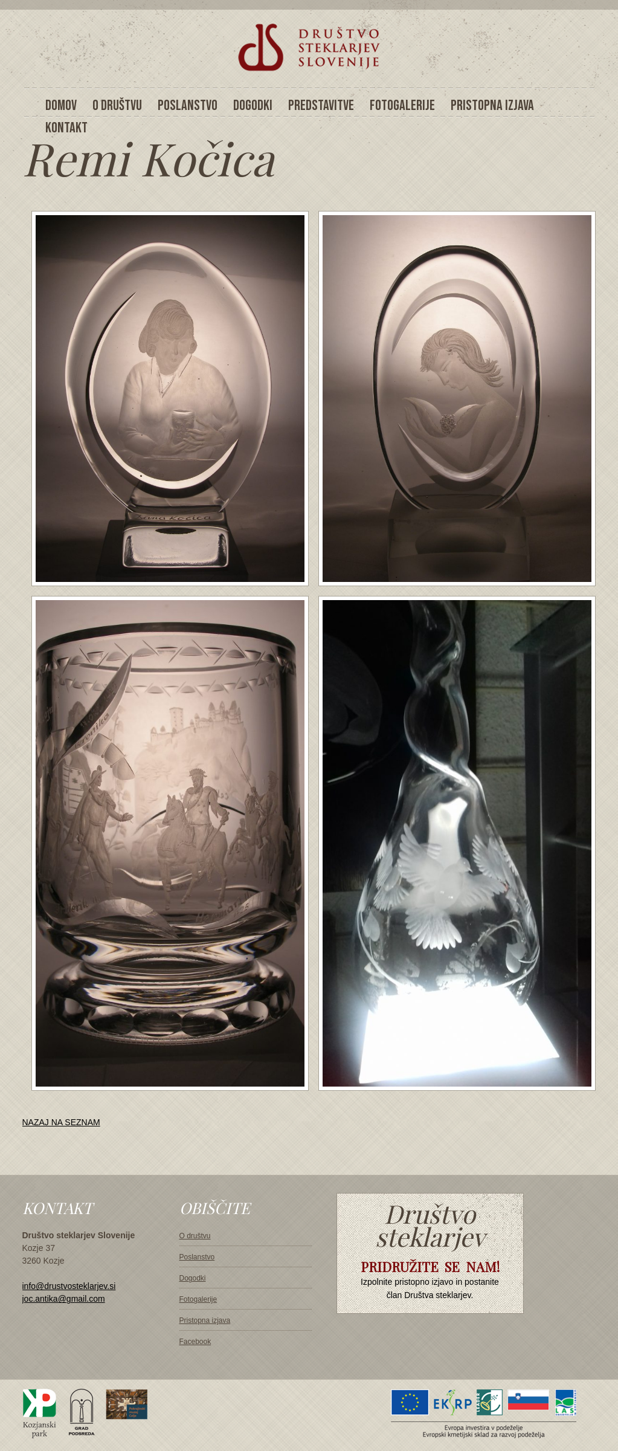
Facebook (195, 1341)
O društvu (195, 1236)
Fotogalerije (198, 1299)
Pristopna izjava (205, 1320)
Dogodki (192, 1278)
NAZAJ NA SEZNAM (61, 1122)
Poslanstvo (197, 1257)
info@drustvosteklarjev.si (69, 1286)
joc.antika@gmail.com (63, 1299)
